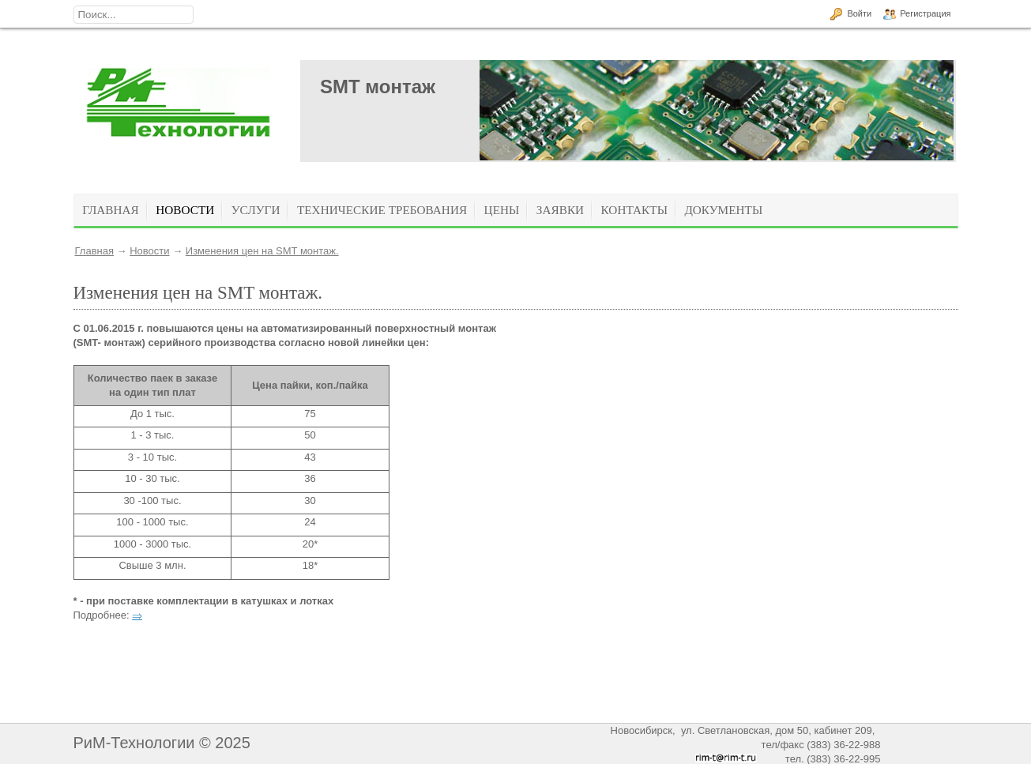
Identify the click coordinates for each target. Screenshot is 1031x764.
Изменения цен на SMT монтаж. (262, 251)
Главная (94, 251)
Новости (149, 251)
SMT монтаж (377, 86)
